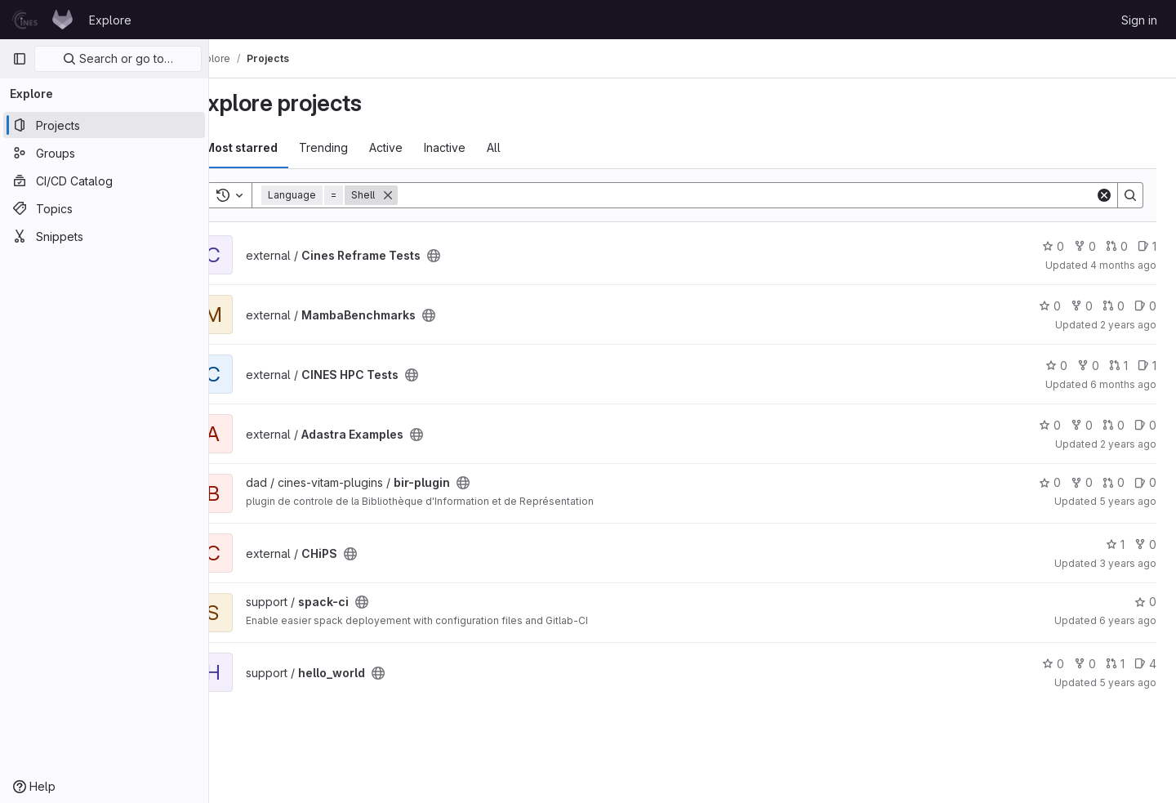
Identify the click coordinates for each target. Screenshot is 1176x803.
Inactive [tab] (480, 147)
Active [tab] (421, 147)
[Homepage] (42, 20)
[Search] (764, 195)
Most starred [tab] (276, 147)
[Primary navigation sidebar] (20, 59)
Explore (110, 20)
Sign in (1139, 20)
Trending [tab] (358, 147)
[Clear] (1104, 195)
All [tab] (529, 147)
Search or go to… (118, 58)
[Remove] (423, 195)
